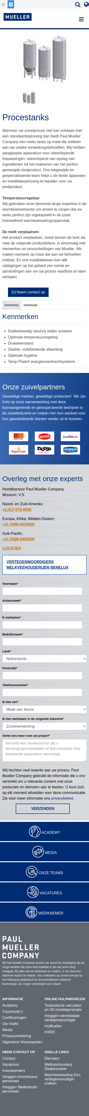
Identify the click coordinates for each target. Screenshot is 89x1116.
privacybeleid (62, 798)
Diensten (52, 1058)
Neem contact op (28, 292)
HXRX (50, 1032)
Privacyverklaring (16, 1036)
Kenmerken (11, 305)
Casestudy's (12, 1012)
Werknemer (51, 913)
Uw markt (10, 1024)
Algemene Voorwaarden (22, 1042)
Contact (8, 1058)
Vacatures (51, 893)
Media (51, 853)
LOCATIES (11, 548)
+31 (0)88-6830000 (18, 524)
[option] (44, 60)
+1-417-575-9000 (16, 510)
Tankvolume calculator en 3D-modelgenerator (63, 1007)
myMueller (53, 1026)
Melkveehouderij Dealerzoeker (58, 1067)
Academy (51, 833)
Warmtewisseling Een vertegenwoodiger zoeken (63, 1079)
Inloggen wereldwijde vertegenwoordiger (62, 1018)
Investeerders (13, 1071)
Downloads (30, 305)
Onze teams (51, 873)
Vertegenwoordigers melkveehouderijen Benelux (37, 564)
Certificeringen (14, 1018)
